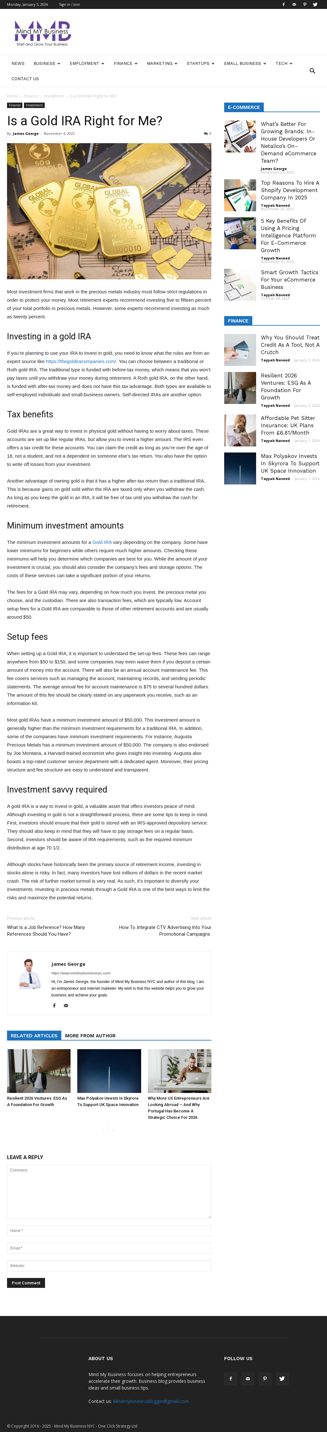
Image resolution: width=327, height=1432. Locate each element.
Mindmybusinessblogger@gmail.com (151, 1401)
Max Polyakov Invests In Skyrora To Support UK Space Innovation (290, 463)
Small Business (245, 63)
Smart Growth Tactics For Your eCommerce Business (289, 279)
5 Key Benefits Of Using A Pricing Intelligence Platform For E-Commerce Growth (288, 235)
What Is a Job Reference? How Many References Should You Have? (46, 931)
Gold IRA (102, 542)
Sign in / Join (69, 4)
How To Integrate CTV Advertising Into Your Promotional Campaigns (165, 931)
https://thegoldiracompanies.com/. (82, 361)
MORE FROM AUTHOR (90, 1036)
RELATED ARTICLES (34, 1036)
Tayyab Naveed (275, 205)
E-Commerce (244, 107)
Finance (126, 63)
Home (12, 96)
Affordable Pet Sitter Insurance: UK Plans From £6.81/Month (288, 425)
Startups (201, 63)
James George (26, 133)
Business (47, 63)
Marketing (162, 63)
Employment (87, 63)
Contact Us (25, 78)
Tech (284, 63)
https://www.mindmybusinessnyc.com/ (80, 973)
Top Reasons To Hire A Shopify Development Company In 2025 (290, 190)
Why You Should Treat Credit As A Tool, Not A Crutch (290, 344)
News (18, 63)
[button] (312, 71)
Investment (54, 96)
